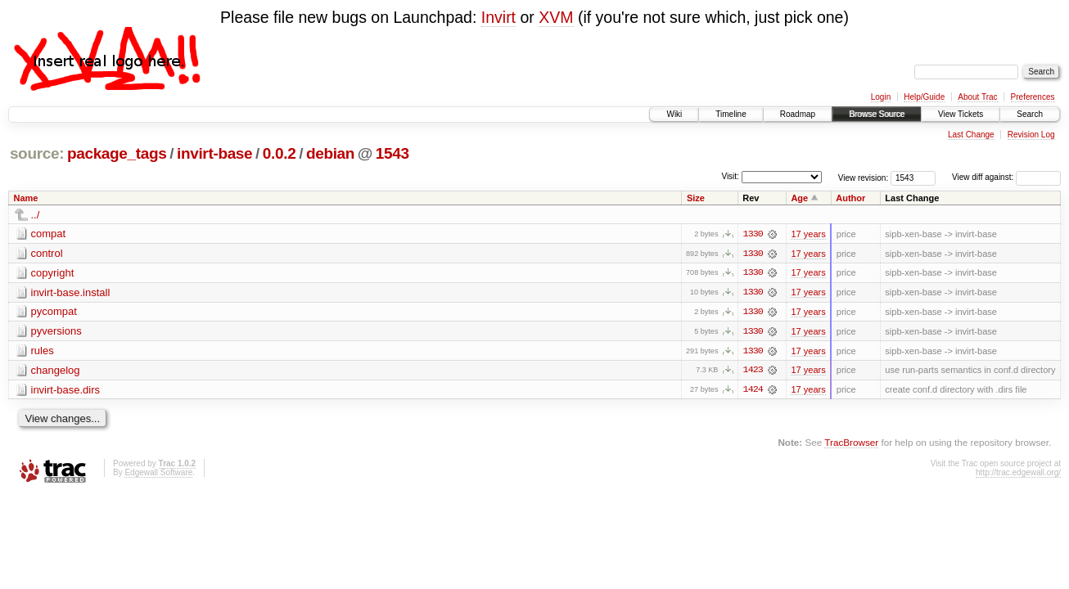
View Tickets (960, 114)
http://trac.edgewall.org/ (1018, 474)
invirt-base (214, 153)
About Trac (977, 96)
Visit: (730, 176)
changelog (55, 371)
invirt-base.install (71, 292)
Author (850, 198)
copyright (52, 273)
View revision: (863, 177)
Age (799, 198)
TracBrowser (851, 443)
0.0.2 (279, 153)
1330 (753, 234)
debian (330, 153)
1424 (753, 391)
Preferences (1033, 96)
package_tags (117, 153)
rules (42, 351)
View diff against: (1006, 177)
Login (881, 96)
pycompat (54, 312)
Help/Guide (924, 96)
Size (696, 198)
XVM (556, 17)
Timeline (730, 114)
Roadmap (797, 114)
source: (37, 153)
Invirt (498, 17)
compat (48, 233)
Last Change (971, 134)
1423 (753, 371)
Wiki (674, 114)
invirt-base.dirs (66, 390)
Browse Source (876, 114)
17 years (808, 234)
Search (1030, 114)
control (47, 253)
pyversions (56, 332)
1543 (392, 153)
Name (26, 198)
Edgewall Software (158, 474)
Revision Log (1031, 134)
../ (35, 215)
